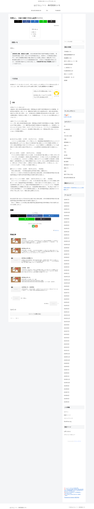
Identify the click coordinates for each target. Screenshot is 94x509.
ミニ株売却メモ (68, 67)
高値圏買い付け (68, 58)
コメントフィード (68, 418)
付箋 (34, 36)
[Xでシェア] (18, 21)
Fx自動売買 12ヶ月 (69, 77)
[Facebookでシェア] (27, 21)
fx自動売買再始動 (68, 64)
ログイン (66, 411)
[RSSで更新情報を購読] (36, 226)
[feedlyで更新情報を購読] (33, 226)
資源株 (65, 80)
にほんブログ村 (67, 117)
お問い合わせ (67, 431)
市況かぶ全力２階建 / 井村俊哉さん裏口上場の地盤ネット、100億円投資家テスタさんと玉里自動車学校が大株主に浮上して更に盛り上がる (73, 490)
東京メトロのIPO (68, 74)
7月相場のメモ (67, 51)
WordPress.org (67, 421)
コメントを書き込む (35, 314)
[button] (51, 21)
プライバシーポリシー (69, 434)
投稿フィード (67, 415)
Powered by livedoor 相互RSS (71, 497)
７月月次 (34, 34)
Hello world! (67, 187)
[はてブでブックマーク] (35, 21)
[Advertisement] (74, 27)
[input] (74, 41)
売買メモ (34, 32)
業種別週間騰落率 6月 (69, 54)
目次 (33, 29)
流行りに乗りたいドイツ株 (70, 61)
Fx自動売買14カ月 (68, 70)
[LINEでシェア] (43, 21)
